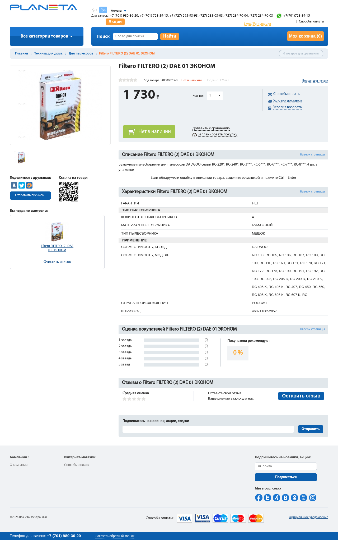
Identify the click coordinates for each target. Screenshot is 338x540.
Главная (21, 53)
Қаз (94, 10)
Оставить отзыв (301, 396)
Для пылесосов (81, 53)
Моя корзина (305, 36)
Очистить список (57, 262)
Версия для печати (315, 81)
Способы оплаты (311, 21)
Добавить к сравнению (211, 128)
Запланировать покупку (217, 134)
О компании (18, 465)
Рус (103, 10)
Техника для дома (48, 53)
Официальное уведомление (308, 517)
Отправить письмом (29, 195)
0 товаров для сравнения (301, 53)
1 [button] (210, 96)
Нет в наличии (154, 131)
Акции (115, 22)
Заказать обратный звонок (114, 536)
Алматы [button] (116, 10)
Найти (169, 36)
